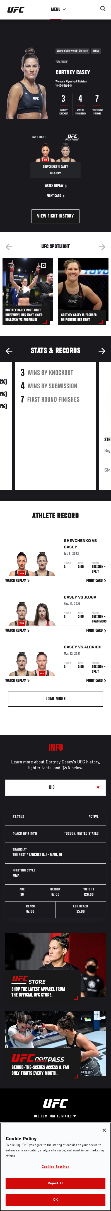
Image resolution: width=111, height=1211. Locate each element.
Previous (9, 246)
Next (102, 246)
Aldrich (93, 648)
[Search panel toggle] (103, 8)
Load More (55, 699)
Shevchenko (77, 542)
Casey (70, 548)
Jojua (90, 598)
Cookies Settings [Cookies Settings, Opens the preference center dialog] (55, 1167)
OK (55, 1200)
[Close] (104, 1130)
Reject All (55, 1183)
